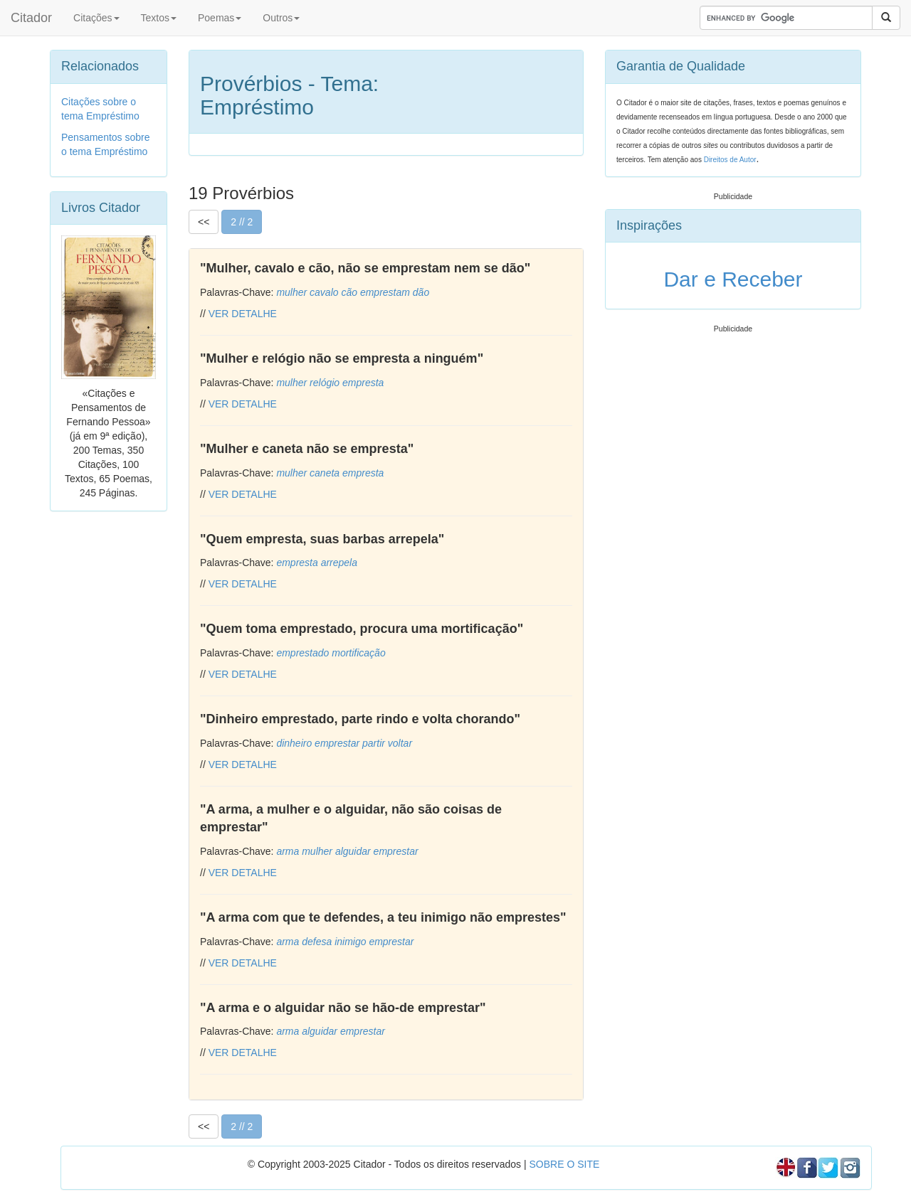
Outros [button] (281, 17)
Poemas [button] (219, 17)
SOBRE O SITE (564, 1164)
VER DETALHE (243, 313)
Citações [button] (96, 17)
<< (203, 222)
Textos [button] (159, 17)
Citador (31, 18)
